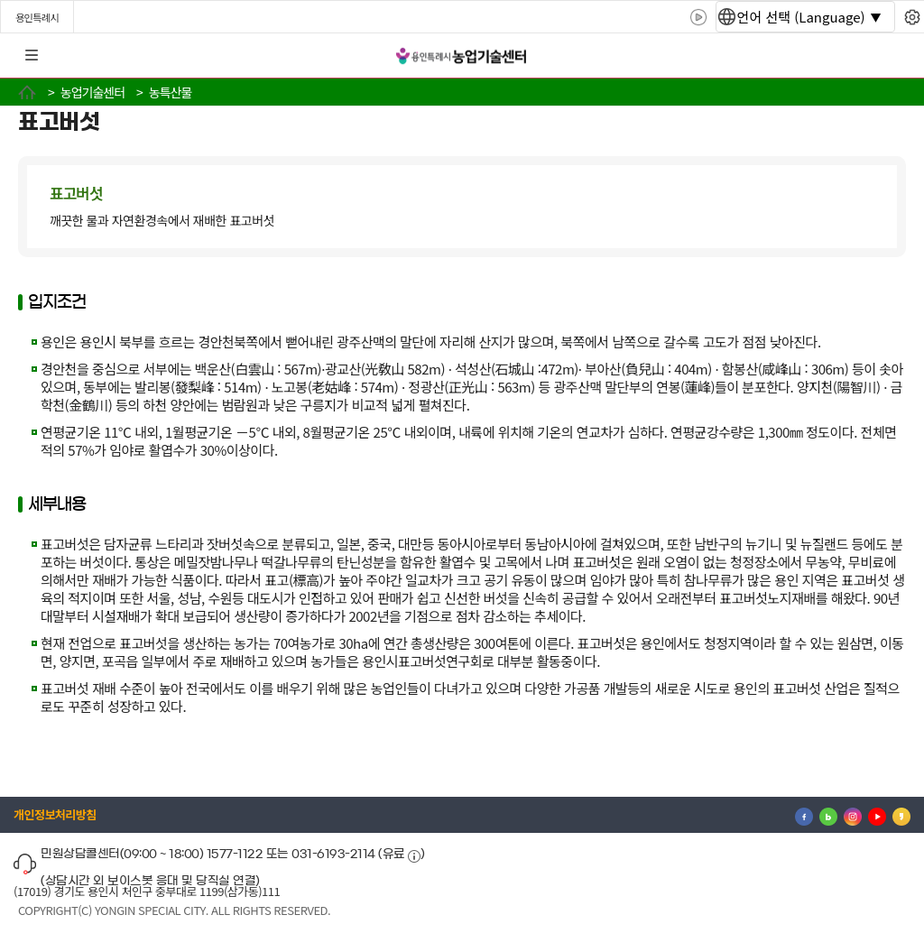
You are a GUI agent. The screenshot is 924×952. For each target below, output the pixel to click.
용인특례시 (37, 17)
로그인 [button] (894, 56)
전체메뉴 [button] (31, 55)
